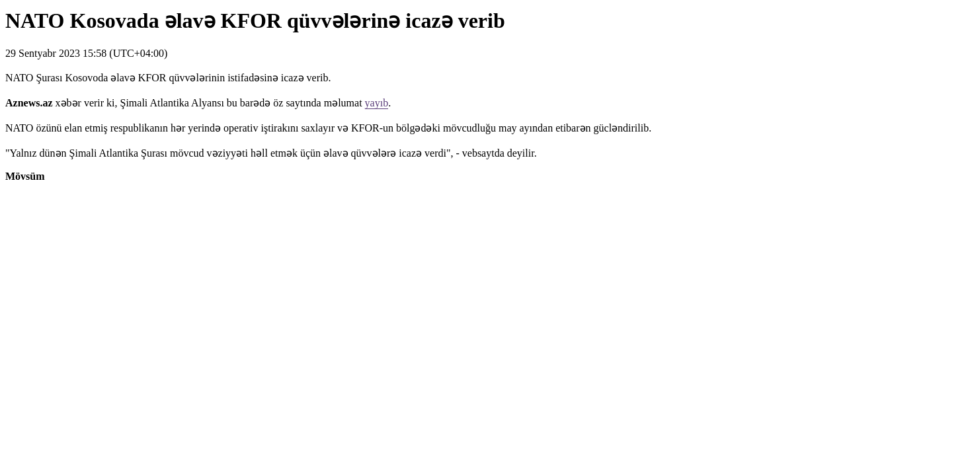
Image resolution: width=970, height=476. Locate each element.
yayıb (377, 102)
